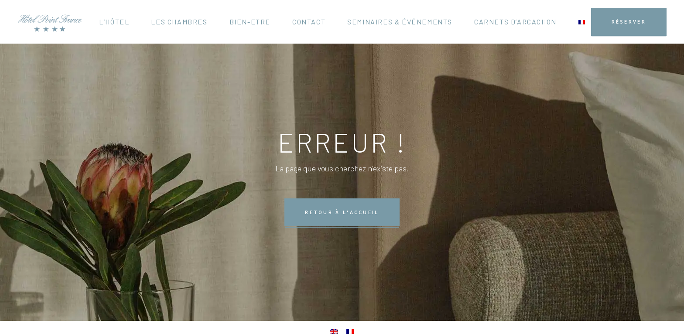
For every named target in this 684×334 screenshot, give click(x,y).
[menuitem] (581, 22)
